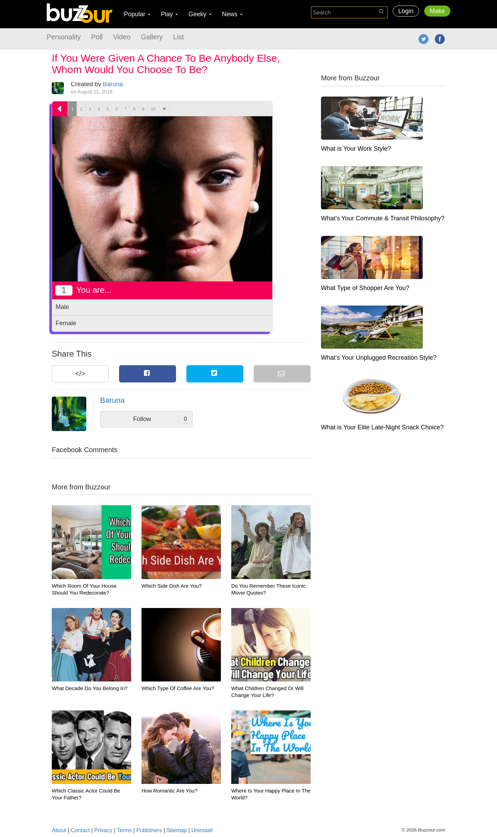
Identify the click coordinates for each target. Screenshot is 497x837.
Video (121, 37)
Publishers (149, 830)
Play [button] (169, 14)
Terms (124, 830)
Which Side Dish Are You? (172, 586)
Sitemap (177, 830)
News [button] (232, 14)
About (59, 830)
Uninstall (201, 830)
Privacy (103, 830)
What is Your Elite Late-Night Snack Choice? (382, 427)
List (178, 37)
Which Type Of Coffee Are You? (178, 688)
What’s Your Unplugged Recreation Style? (379, 357)
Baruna (113, 84)
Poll (97, 37)
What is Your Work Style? (356, 148)
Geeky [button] (200, 14)
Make (437, 11)
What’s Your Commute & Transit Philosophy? (383, 218)
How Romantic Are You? (169, 791)
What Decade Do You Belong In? (89, 688)
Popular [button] (137, 14)
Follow (160, 419)
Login (405, 11)
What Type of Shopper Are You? (365, 288)
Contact (80, 830)
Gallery (152, 37)
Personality (64, 37)
